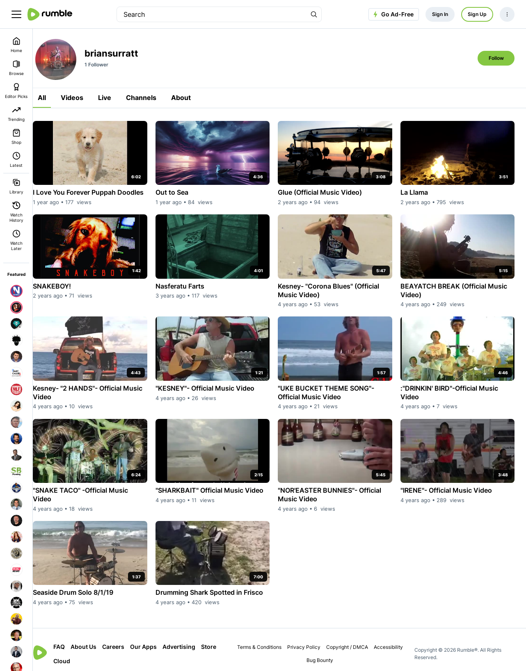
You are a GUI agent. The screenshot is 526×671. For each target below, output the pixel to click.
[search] (211, 14)
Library (16, 186)
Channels (152, 97)
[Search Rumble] (313, 14)
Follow (496, 58)
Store (72, 652)
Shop (16, 137)
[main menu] (16, 14)
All (53, 97)
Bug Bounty (324, 652)
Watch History (16, 212)
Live (116, 97)
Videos (83, 97)
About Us (95, 638)
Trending (16, 114)
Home (16, 45)
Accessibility (393, 639)
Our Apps (155, 638)
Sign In (440, 14)
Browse (16, 68)
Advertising (190, 638)
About (192, 97)
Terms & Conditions (264, 639)
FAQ (70, 638)
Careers (125, 638)
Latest (16, 160)
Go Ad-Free (392, 14)
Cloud (94, 652)
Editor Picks (16, 91)
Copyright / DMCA (352, 639)
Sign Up (477, 14)
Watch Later (16, 240)
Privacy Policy (308, 639)
